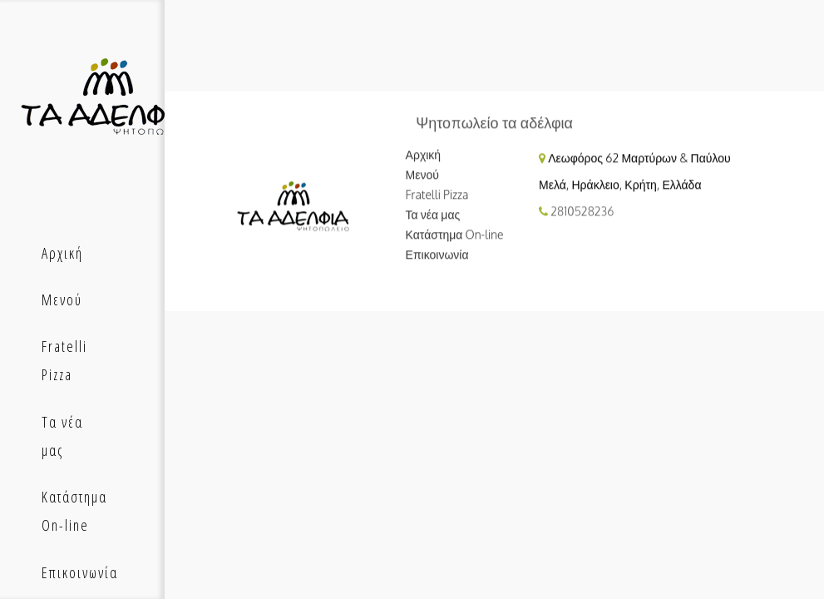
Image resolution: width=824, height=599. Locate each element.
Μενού (422, 174)
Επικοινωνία (437, 254)
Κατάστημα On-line (455, 234)
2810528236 (582, 211)
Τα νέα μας (433, 214)
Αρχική (424, 154)
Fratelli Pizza (437, 194)
